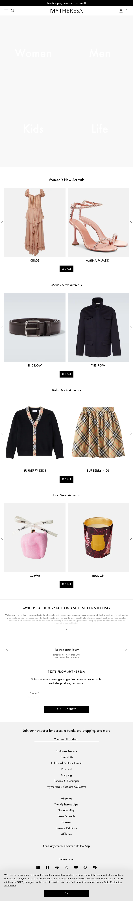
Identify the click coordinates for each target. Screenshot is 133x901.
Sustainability (66, 810)
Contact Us (66, 757)
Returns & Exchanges (66, 781)
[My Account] (121, 11)
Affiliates (66, 834)
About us (66, 798)
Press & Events (66, 816)
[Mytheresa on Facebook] (47, 867)
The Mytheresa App (66, 804)
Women (33, 54)
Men (100, 54)
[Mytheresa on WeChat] (95, 867)
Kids (33, 129)
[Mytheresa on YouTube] (76, 867)
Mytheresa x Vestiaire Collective (66, 786)
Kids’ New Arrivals (66, 390)
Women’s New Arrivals (66, 180)
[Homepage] (66, 10)
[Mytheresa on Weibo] (85, 867)
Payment (66, 769)
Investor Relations (66, 828)
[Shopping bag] (127, 11)
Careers (66, 822)
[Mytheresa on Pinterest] (57, 867)
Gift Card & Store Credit (66, 763)
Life (99, 129)
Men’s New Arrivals (66, 285)
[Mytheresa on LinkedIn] (38, 867)
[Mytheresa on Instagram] (66, 867)
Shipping (66, 775)
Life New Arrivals (66, 495)
